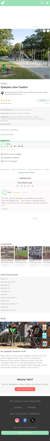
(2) (9, 288)
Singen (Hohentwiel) (35, 169)
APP (11, 401)
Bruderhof (4, 288)
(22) (7, 307)
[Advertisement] (25, 229)
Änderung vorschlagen (13, 154)
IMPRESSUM (34, 413)
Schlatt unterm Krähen (8, 304)
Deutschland (5, 169)
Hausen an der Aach (7, 297)
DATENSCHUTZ (21, 413)
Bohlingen (4, 285)
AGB (12, 413)
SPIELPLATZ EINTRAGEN (25, 389)
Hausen (3, 294)
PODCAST (18, 401)
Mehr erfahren (33, 367)
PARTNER (32, 407)
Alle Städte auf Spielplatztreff (25, 427)
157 (15, 146)
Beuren (3, 279)
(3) (9, 285)
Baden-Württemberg (18, 169)
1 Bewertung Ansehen (6, 103)
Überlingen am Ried (7, 310)
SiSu (9, 144)
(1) (7, 279)
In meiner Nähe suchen (25, 432)
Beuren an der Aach (7, 282)
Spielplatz (4, 83)
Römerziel (4, 301)
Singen (47, 169)
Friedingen (4, 291)
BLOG (25, 401)
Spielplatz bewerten (11, 157)
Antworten (5, 209)
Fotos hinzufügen (10, 161)
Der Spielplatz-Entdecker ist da (13, 351)
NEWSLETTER (35, 401)
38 (8, 146)
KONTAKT (18, 407)
